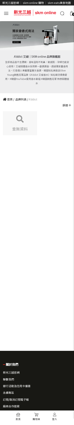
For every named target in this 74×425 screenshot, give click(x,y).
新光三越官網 (10, 3)
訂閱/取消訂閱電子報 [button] (16, 399)
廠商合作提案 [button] (11, 406)
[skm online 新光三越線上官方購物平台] (35, 12)
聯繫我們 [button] (8, 379)
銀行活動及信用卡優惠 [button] (17, 386)
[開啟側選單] (6, 12)
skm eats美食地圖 (59, 3)
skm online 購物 (33, 3)
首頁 (8, 99)
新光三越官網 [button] (11, 372)
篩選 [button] (67, 105)
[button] (36, 415)
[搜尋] (62, 13)
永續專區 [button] (8, 393)
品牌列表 (20, 99)
